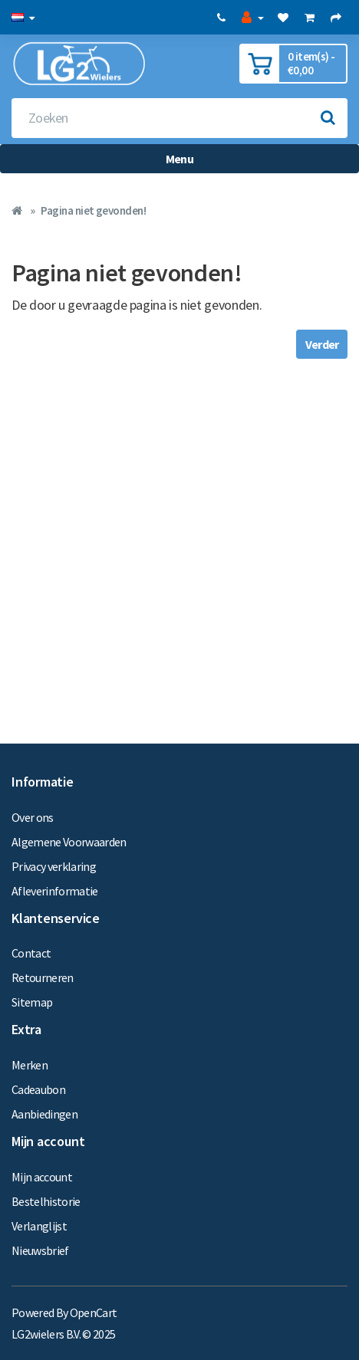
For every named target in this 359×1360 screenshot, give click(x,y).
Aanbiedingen (44, 1114)
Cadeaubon (38, 1089)
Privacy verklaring (54, 866)
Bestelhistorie (46, 1201)
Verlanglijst (39, 1226)
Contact (31, 953)
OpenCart (93, 1312)
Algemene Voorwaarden (69, 841)
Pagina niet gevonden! (93, 210)
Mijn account (42, 1176)
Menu (179, 158)
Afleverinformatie (55, 890)
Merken (30, 1065)
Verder (321, 344)
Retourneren (43, 977)
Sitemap (32, 1002)
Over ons (33, 817)
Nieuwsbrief (40, 1250)
